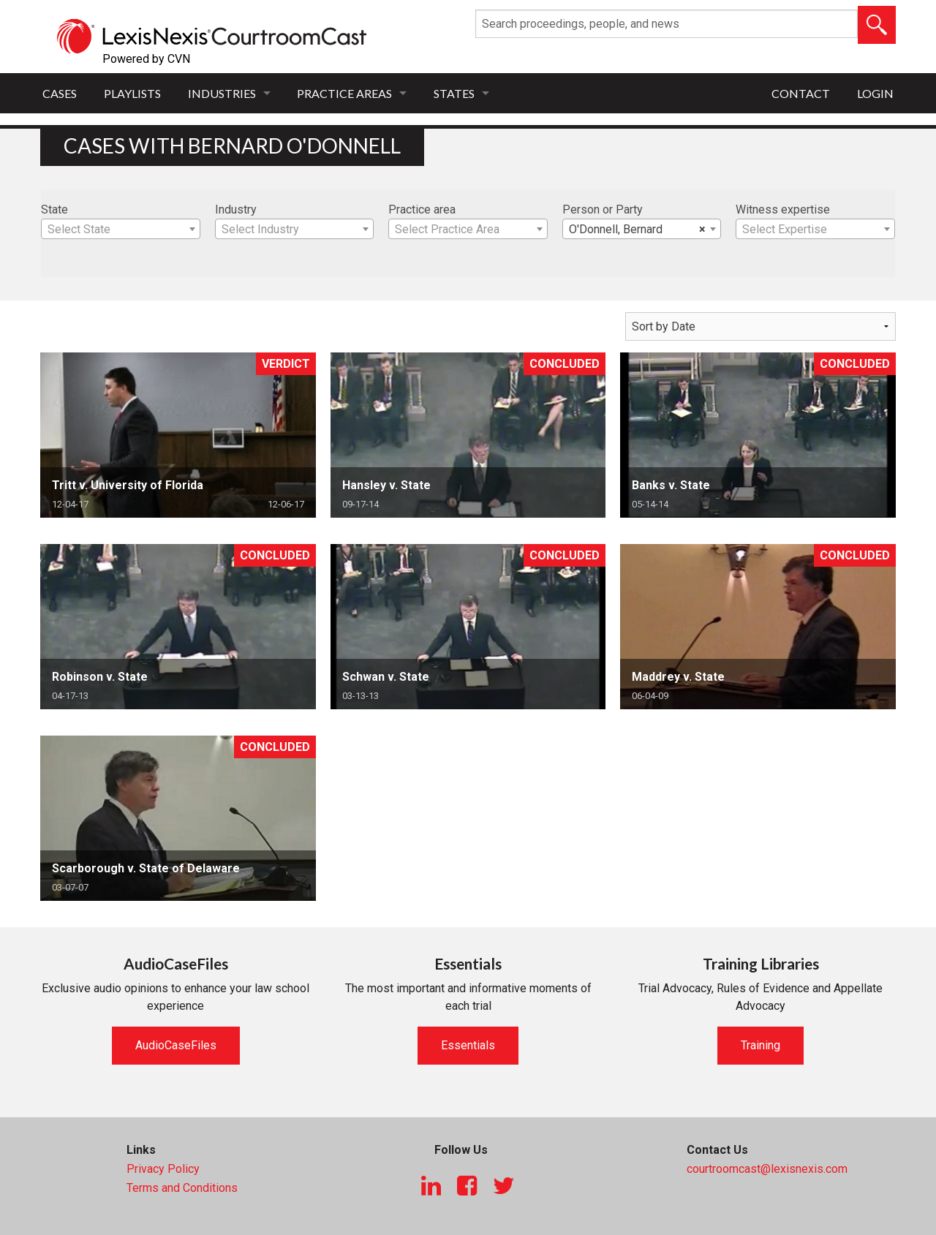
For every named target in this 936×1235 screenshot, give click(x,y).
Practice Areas (344, 93)
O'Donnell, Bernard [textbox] (637, 229)
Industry (236, 209)
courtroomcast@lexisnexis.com (767, 1169)
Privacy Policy (163, 1169)
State (54, 209)
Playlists (132, 93)
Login (875, 93)
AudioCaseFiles (175, 1045)
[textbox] (121, 229)
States (454, 93)
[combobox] (120, 229)
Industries (222, 93)
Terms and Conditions (182, 1188)
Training (760, 1045)
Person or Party (602, 209)
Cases (59, 93)
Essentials (468, 1045)
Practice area (422, 209)
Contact (800, 93)
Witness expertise (783, 209)
